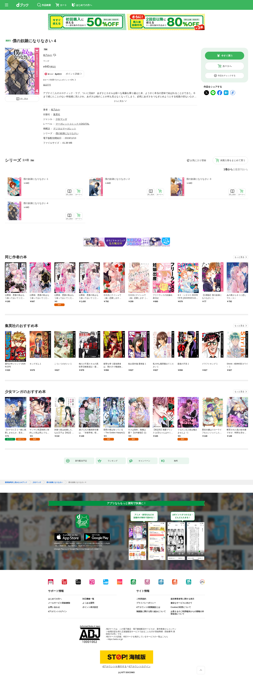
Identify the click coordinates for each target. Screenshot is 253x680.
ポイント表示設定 (90, 607)
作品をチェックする (227, 75)
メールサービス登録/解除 (59, 603)
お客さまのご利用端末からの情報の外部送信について (187, 612)
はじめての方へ (55, 599)
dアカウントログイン (57, 611)
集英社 (56, 114)
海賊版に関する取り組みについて (151, 611)
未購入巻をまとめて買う (232, 160)
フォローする (54, 55)
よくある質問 (88, 603)
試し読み (24, 99)
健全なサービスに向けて (181, 603)
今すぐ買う (227, 55)
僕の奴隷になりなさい (67, 133)
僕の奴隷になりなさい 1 (35, 179)
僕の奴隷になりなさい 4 (35, 203)
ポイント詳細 (72, 73)
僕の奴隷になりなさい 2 (117, 179)
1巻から (228, 169)
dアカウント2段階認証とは (148, 607)
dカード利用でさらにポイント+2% (58, 80)
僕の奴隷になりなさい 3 (198, 179)
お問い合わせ (54, 607)
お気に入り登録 (198, 160)
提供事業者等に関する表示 (182, 599)
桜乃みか (47, 55)
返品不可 (47, 85)
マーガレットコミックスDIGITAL (72, 124)
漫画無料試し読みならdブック (16, 482)
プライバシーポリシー (146, 603)
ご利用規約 (141, 599)
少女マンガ (61, 119)
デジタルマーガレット (64, 128)
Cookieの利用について (181, 607)
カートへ (227, 66)
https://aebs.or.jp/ (115, 639)
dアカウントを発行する (114, 666)
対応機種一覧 (88, 599)
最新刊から (241, 169)
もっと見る (239, 257)
